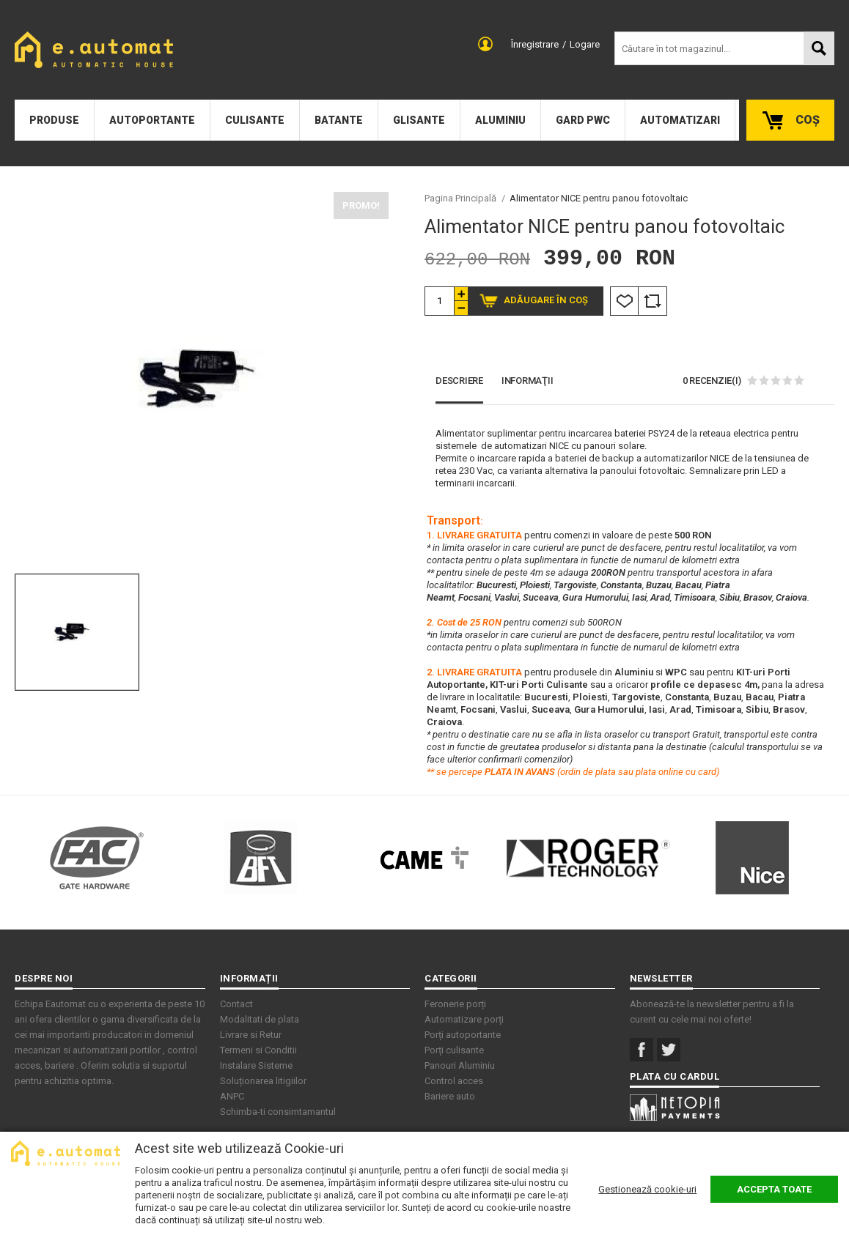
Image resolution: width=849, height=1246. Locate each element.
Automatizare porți (464, 1019)
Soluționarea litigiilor (263, 1080)
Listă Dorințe (624, 301)
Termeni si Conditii (258, 1050)
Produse (54, 120)
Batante (339, 120)
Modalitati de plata (259, 1019)
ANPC (232, 1096)
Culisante (254, 120)
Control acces (454, 1080)
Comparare (652, 301)
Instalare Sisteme (256, 1065)
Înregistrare (535, 44)
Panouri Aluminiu (460, 1065)
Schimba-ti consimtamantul (278, 1111)
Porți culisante (454, 1050)
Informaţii (527, 380)
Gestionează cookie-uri (647, 1189)
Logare (585, 44)
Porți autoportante (463, 1034)
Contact (236, 1003)
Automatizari (680, 120)
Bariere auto (450, 1096)
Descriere (459, 380)
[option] (202, 378)
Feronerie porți (455, 1003)
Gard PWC (583, 120)
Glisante (419, 120)
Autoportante (152, 120)
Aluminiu (500, 120)
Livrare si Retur (251, 1034)
